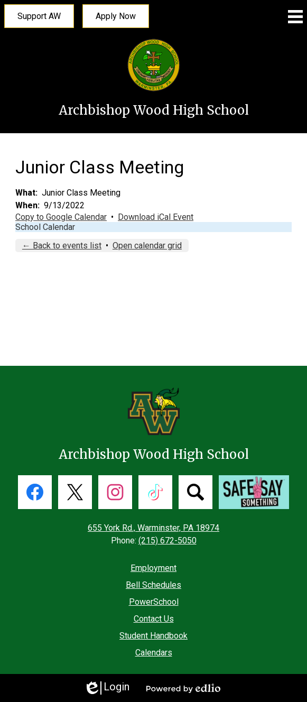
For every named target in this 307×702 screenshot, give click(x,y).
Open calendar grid (147, 246)
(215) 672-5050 (167, 540)
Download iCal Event (155, 217)
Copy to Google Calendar (61, 217)
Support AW (39, 16)
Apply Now (116, 16)
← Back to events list (61, 246)
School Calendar (45, 227)
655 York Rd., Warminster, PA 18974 (153, 528)
